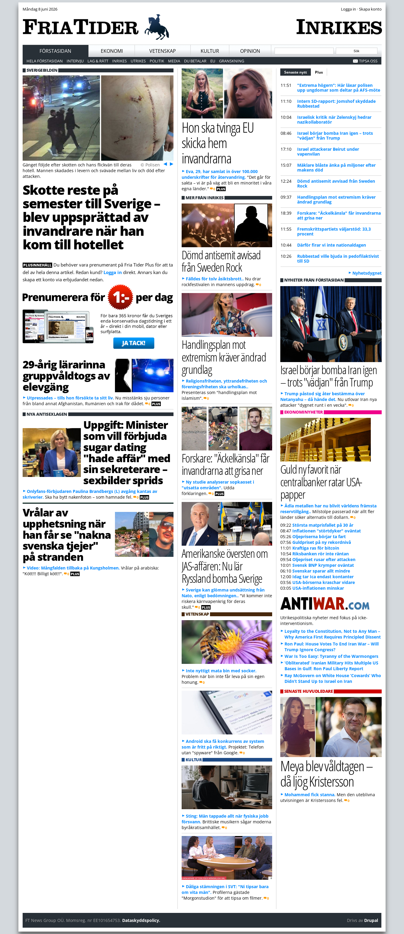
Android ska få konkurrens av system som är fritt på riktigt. (223, 744)
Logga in (112, 272)
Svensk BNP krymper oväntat (323, 565)
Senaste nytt (297, 71)
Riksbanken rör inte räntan (320, 554)
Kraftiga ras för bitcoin (315, 548)
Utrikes (138, 61)
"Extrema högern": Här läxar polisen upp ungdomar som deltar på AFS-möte (338, 87)
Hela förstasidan (45, 61)
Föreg (164, 163)
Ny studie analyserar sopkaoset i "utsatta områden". (218, 485)
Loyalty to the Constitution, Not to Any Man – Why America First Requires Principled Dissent (333, 634)
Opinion (250, 51)
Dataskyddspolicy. (141, 920)
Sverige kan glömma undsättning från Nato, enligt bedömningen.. (223, 592)
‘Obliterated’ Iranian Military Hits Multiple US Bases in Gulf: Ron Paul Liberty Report (331, 665)
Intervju (75, 61)
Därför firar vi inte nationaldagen (331, 245)
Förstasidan (55, 51)
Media (174, 61)
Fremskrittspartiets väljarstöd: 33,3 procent (334, 231)
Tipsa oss (368, 61)
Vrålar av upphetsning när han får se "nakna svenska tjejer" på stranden (67, 534)
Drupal (371, 920)
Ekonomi (112, 51)
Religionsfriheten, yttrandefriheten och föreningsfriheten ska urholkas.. (224, 384)
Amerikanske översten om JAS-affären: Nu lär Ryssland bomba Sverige (225, 565)
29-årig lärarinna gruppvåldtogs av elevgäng (66, 375)
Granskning (231, 61)
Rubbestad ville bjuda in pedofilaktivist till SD (338, 258)
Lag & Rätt (97, 61)
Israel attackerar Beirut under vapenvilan (328, 151)
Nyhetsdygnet (367, 273)
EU (212, 61)
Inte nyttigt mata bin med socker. (221, 671)
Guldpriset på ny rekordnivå (321, 542)
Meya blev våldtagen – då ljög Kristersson (326, 773)
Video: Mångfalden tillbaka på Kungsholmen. (73, 568)
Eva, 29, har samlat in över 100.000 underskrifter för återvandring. (220, 174)
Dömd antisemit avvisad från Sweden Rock (336, 183)
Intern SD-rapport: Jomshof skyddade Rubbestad (336, 103)
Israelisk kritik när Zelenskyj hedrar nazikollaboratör (334, 119)
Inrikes (119, 61)
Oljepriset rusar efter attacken (323, 559)
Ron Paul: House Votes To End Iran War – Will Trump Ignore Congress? (332, 646)
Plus (319, 72)
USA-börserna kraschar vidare (323, 582)
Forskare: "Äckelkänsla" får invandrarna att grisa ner (339, 215)
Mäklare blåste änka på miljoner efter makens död (336, 167)
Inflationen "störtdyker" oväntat (326, 531)
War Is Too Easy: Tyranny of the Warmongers (331, 656)
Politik (157, 61)
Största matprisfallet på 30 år (322, 525)
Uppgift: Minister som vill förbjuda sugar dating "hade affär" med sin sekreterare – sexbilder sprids (126, 452)
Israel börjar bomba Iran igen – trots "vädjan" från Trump (335, 135)
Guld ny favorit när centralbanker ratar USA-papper (321, 481)
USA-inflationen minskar (318, 588)
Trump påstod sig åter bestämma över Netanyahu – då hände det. (322, 396)
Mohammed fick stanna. (310, 794)
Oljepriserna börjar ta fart (319, 536)
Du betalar (195, 61)
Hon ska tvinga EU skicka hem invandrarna (218, 142)
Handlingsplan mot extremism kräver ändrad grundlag (336, 199)
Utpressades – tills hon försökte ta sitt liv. (70, 398)
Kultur (210, 51)
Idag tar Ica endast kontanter (323, 576)
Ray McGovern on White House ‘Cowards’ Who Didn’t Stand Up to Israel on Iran (333, 678)
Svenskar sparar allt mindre (321, 571)
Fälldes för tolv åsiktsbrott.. (215, 279)
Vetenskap (162, 51)
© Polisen (150, 165)
